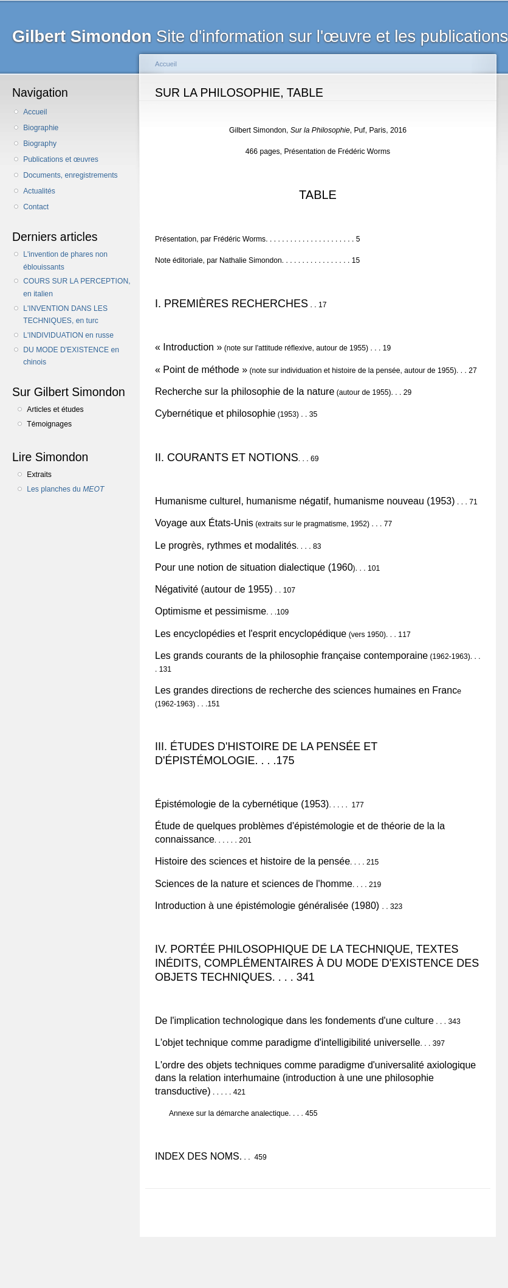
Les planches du (65, 489)
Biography (40, 143)
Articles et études (55, 409)
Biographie (40, 128)
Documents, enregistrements (70, 175)
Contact (36, 207)
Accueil (35, 112)
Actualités (39, 191)
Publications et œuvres (60, 159)
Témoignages (49, 424)
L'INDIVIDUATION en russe (68, 335)
